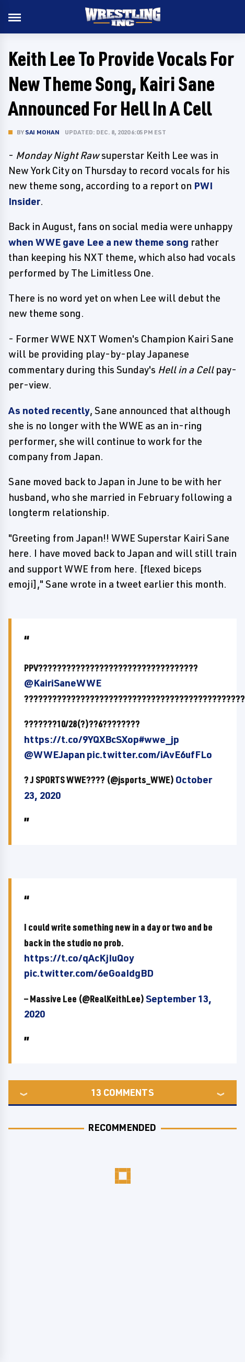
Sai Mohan (42, 132)
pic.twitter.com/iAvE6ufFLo (149, 754)
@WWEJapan (54, 754)
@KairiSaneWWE (62, 683)
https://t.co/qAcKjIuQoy (79, 958)
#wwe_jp (159, 739)
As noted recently (49, 410)
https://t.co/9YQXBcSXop (81, 739)
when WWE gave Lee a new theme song (98, 242)
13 (96, 1092)
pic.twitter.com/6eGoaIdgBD (89, 973)
